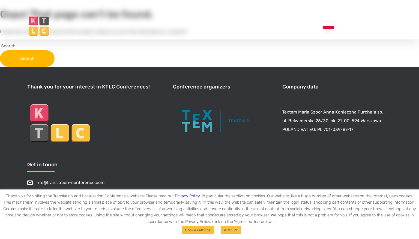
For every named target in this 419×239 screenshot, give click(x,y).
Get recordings (235, 25)
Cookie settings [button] (198, 230)
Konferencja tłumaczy (357, 26)
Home (203, 25)
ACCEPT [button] (231, 230)
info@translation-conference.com (65, 182)
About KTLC (273, 25)
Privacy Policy (187, 196)
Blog (307, 25)
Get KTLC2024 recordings (53, 5)
